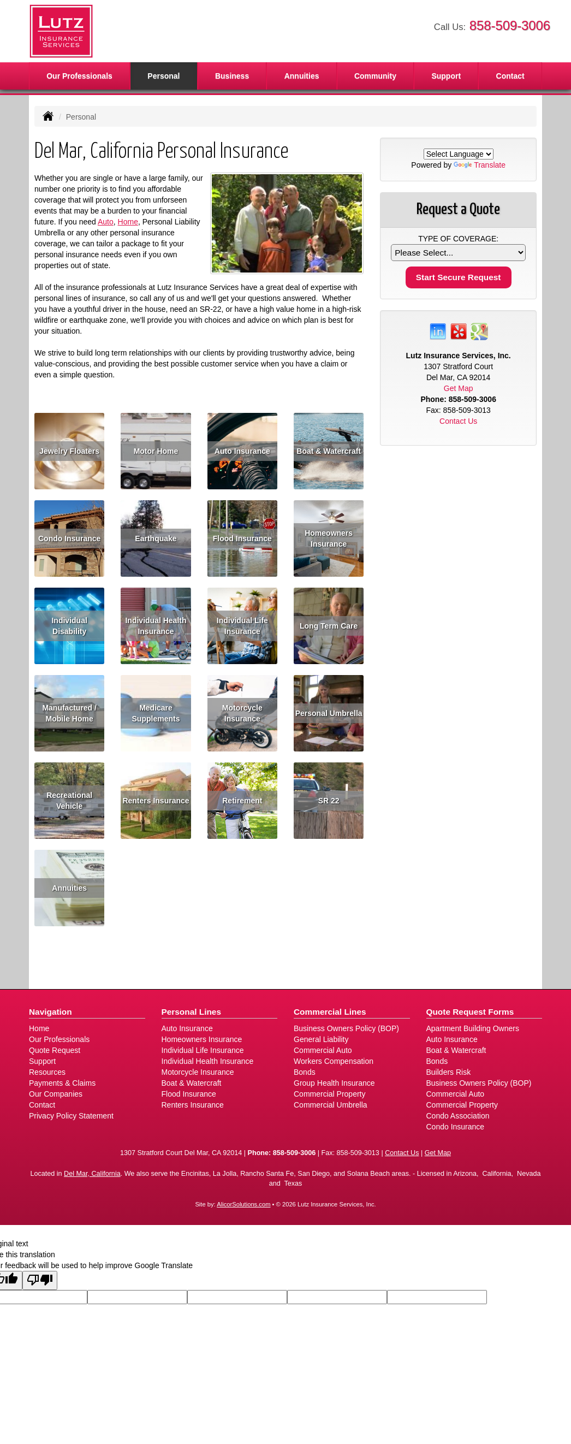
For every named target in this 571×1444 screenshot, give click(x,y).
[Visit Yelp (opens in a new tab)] (458, 331)
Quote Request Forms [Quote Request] (470, 1011)
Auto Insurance (242, 451)
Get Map (458, 388)
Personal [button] (163, 76)
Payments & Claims (62, 1083)
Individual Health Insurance (155, 626)
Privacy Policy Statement (71, 1115)
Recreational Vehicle (69, 800)
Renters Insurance (155, 800)
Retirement (242, 800)
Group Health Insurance (334, 1083)
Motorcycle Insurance (242, 713)
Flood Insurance (242, 538)
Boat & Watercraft (328, 451)
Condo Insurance (69, 538)
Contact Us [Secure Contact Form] (458, 421)
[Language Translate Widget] (458, 154)
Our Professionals (79, 76)
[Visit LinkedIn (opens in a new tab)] (438, 331)
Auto (106, 221)
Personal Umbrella (328, 713)
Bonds (305, 1072)
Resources (47, 1072)
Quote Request (54, 1050)
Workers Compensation (333, 1061)
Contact (510, 76)
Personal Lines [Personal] (192, 1011)
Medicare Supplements (156, 713)
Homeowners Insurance (329, 538)
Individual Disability (69, 626)
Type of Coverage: (458, 238)
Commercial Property (329, 1094)
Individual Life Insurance (242, 626)
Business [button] (232, 76)
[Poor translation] (39, 1280)
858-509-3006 (509, 25)
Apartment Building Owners (472, 1028)
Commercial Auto (323, 1050)
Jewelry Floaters (69, 451)
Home (128, 221)
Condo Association (458, 1115)
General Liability (321, 1039)
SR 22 (329, 800)
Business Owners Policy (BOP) (346, 1028)
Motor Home (156, 451)
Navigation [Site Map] (50, 1011)
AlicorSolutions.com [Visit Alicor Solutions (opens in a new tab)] (243, 1204)
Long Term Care (329, 626)
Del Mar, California (92, 1173)
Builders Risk (448, 1072)
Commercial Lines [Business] (330, 1011)
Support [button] (446, 76)
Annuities (301, 76)
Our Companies (55, 1094)
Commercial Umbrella (330, 1104)
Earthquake (155, 538)
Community (375, 76)
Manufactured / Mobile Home (69, 713)
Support (42, 1061)
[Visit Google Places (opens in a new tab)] (479, 331)
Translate (479, 165)
